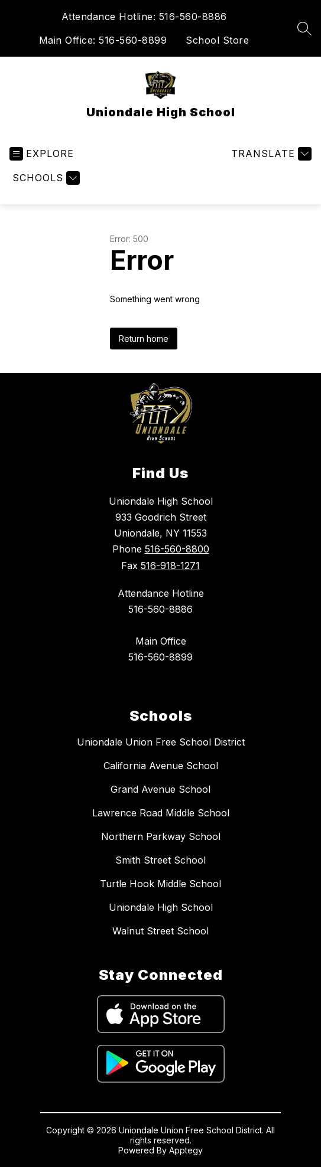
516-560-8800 (177, 549)
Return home (143, 339)
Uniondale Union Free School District (161, 742)
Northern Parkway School (161, 836)
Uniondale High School (161, 907)
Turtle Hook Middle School (160, 884)
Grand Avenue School (160, 789)
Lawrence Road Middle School (160, 813)
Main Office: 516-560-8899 (103, 40)
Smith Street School (160, 860)
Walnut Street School (160, 931)
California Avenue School (160, 766)
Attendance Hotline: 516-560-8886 (144, 16)
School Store (217, 40)
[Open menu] (41, 153)
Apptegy (186, 1150)
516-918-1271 (170, 565)
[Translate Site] (270, 153)
